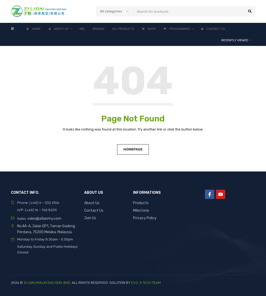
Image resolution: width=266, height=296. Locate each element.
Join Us (90, 217)
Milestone (141, 210)
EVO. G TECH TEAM (146, 282)
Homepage (133, 149)
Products (140, 203)
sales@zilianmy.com (43, 218)
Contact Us (93, 210)
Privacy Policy (144, 217)
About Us (91, 203)
